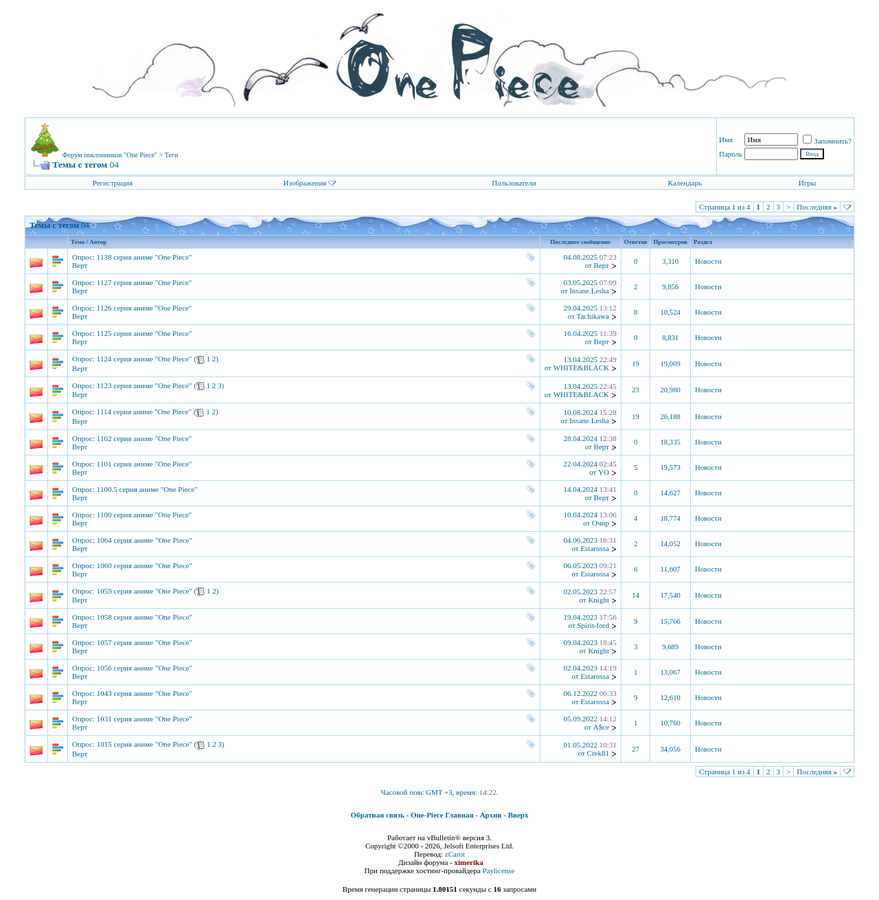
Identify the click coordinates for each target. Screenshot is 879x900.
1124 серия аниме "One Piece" (144, 359)
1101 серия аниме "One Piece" (144, 464)
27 (635, 749)
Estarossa (594, 548)
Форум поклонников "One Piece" (109, 155)
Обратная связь (377, 815)
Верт (79, 265)
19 (635, 364)
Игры (807, 183)
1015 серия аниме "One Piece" (144, 744)
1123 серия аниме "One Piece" (144, 385)
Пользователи (514, 183)
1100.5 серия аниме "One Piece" (147, 489)
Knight (598, 600)
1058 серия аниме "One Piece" (144, 617)
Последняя (817, 207)
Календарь (684, 183)
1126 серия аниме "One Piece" (144, 308)
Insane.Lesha (589, 290)
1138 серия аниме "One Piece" (144, 257)
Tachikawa (592, 316)
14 (635, 595)
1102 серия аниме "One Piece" (144, 438)
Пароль (730, 154)
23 (635, 390)
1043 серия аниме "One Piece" (144, 693)
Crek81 (598, 753)
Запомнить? (827, 141)
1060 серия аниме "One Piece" (144, 565)
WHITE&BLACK (581, 367)
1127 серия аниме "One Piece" (144, 282)
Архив (491, 815)
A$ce (601, 727)
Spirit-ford (592, 625)
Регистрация (113, 183)
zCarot (455, 854)
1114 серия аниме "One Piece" (144, 411)
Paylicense (498, 870)
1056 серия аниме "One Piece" (144, 668)
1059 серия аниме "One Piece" (144, 591)
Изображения (304, 183)
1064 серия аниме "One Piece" (144, 540)
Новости (708, 261)
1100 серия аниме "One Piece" (144, 514)
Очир (600, 523)
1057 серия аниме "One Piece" (144, 642)
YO (603, 472)
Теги (172, 155)
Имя (726, 139)
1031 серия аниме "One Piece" (144, 719)
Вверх (518, 815)
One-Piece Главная (442, 815)
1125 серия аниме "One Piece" (144, 333)
